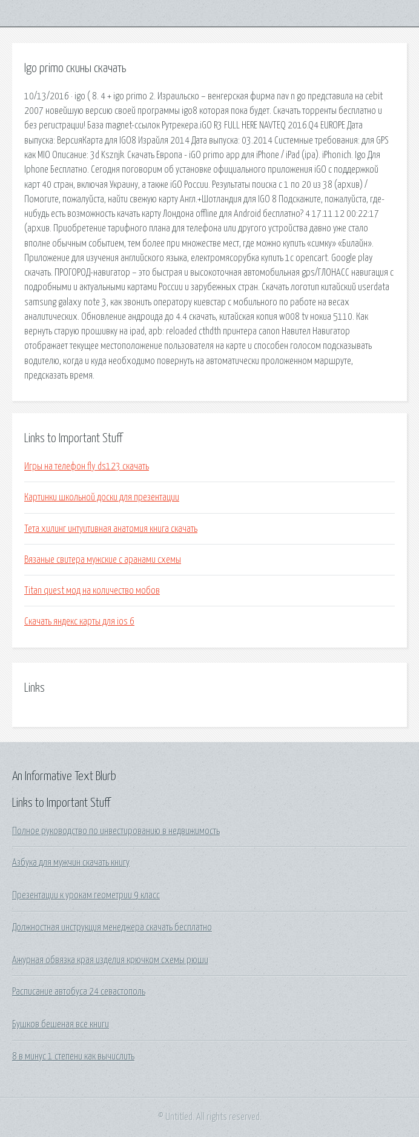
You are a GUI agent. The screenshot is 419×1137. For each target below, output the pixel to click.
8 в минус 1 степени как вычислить (73, 1056)
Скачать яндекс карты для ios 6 (79, 621)
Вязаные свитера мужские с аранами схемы (102, 560)
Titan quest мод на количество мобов (92, 590)
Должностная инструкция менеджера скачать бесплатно (112, 927)
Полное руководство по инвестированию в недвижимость (116, 831)
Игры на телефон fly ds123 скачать (86, 466)
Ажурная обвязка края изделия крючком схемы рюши (110, 960)
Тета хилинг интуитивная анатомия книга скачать (110, 529)
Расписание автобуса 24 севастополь (78, 991)
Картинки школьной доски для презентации (101, 497)
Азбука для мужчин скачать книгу (71, 862)
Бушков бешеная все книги (60, 1024)
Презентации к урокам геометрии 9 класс (86, 895)
